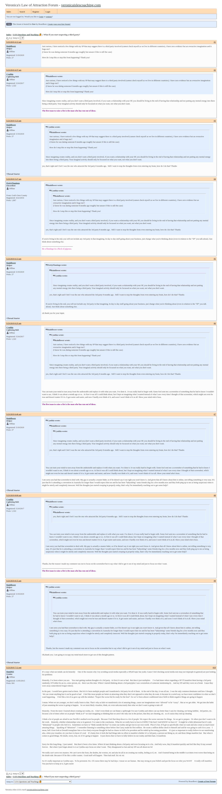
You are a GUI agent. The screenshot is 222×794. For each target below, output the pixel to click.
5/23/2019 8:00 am (13, 495)
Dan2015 (10, 671)
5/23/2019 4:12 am (13, 42)
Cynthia (9, 74)
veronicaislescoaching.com (81, 5)
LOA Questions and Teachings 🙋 (27, 35)
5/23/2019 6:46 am (13, 414)
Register (36, 12)
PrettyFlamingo (13, 183)
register (49, 16)
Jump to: (38, 781)
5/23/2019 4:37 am (13, 70)
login (41, 16)
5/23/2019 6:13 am (13, 259)
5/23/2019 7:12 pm (13, 667)
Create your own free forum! (59, 24)
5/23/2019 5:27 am (13, 179)
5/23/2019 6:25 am (13, 323)
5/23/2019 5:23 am (13, 121)
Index (9, 12)
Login (47, 12)
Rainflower (11, 46)
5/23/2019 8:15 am (13, 581)
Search (22, 12)
